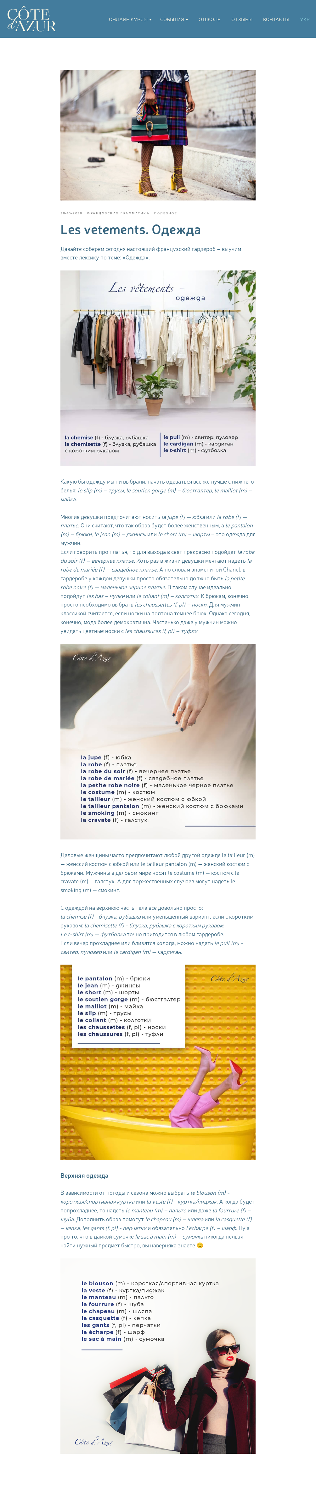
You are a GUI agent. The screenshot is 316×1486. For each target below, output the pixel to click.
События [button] (172, 18)
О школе (210, 18)
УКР (305, 18)
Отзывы (241, 18)
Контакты (276, 18)
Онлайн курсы (128, 18)
